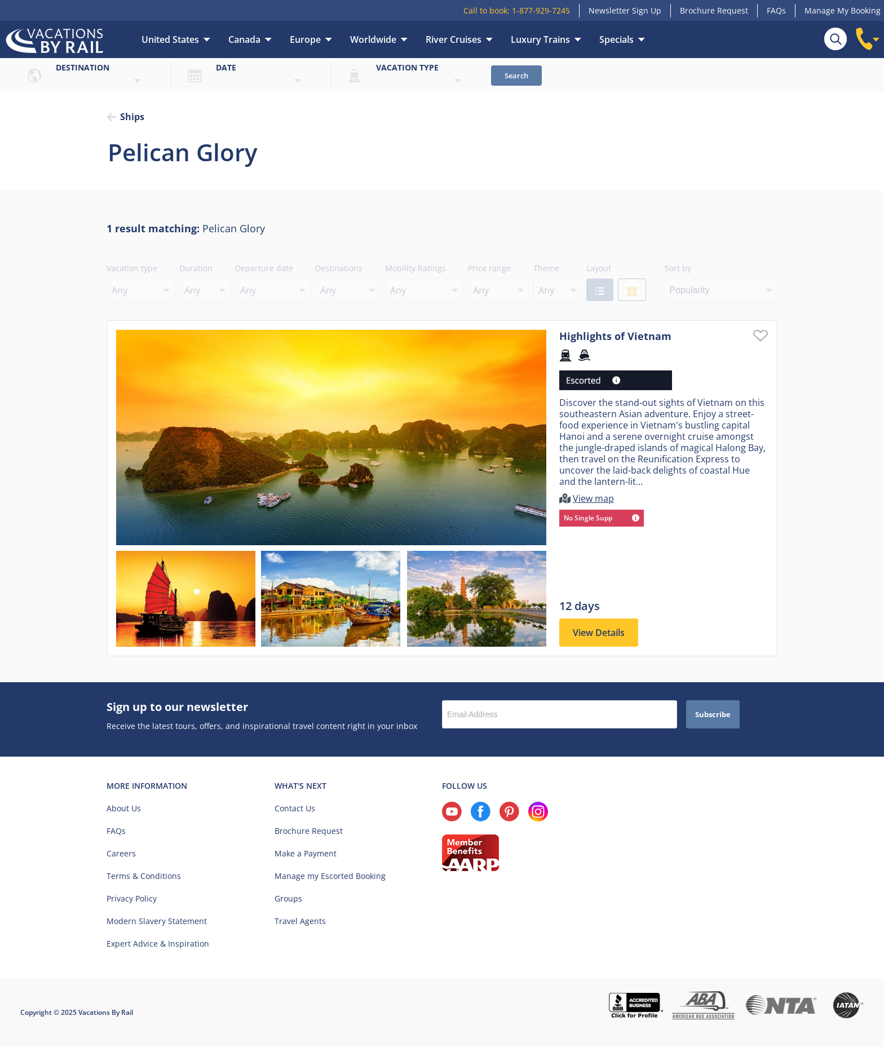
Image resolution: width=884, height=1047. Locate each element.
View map (593, 498)
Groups (288, 898)
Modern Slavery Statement (157, 921)
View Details (599, 632)
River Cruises (453, 39)
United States (170, 39)
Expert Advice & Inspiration (158, 943)
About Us (124, 808)
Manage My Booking (843, 10)
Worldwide (373, 39)
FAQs (776, 10)
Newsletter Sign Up (625, 10)
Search (516, 75)
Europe (305, 39)
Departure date (264, 268)
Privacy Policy (132, 898)
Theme (546, 268)
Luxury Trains (540, 39)
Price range (489, 268)
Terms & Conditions (144, 876)
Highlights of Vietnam (615, 336)
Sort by (678, 268)
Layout (598, 268)
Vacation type (407, 67)
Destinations (339, 268)
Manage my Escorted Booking (330, 876)
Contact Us (295, 808)
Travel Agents (300, 921)
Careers (121, 853)
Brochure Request (714, 10)
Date (226, 67)
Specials (616, 39)
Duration (196, 268)
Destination (82, 67)
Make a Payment (306, 853)
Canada (244, 39)
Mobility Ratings (415, 268)
